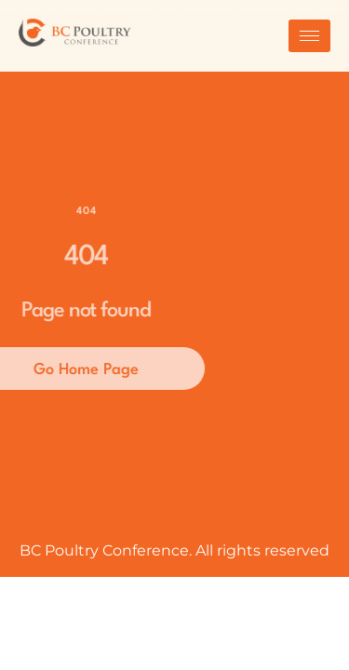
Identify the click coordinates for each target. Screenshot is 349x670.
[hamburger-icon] (309, 36)
